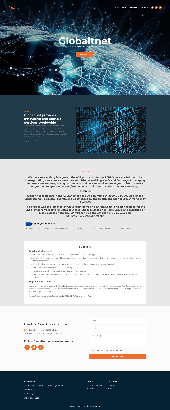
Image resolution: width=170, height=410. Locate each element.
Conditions (127, 350)
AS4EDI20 (111, 385)
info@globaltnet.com (53, 333)
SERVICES (133, 8)
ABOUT (124, 8)
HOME (117, 8)
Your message (97, 336)
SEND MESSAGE (117, 356)
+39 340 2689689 (33, 333)
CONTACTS (143, 8)
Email (94, 328)
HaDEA (110, 389)
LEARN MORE (84, 54)
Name (94, 321)
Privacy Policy (115, 350)
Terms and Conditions (94, 385)
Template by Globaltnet (91, 406)
